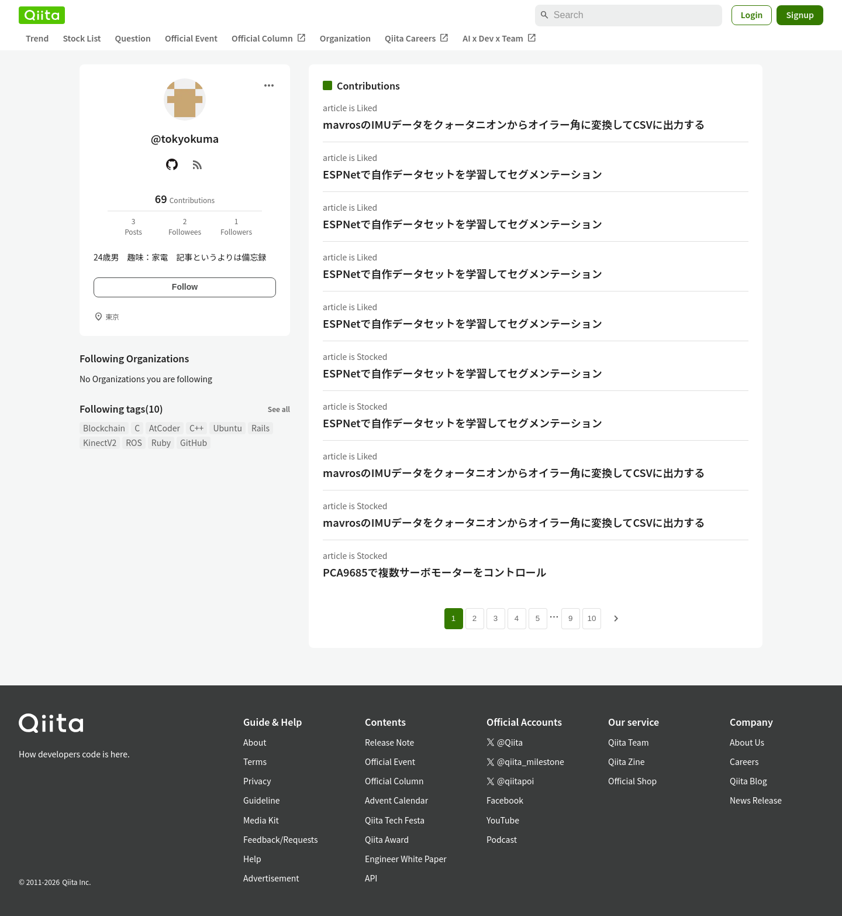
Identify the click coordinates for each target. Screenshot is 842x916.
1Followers (236, 226)
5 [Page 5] (538, 618)
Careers (744, 761)
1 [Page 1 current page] (453, 618)
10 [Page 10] (592, 618)
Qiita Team (628, 742)
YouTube (502, 820)
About (254, 742)
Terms (255, 761)
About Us (747, 742)
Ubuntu (227, 428)
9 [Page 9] (570, 618)
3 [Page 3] (496, 618)
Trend (37, 38)
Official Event (191, 38)
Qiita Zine (626, 761)
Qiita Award (387, 839)
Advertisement (271, 878)
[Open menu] (269, 85)
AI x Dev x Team (499, 38)
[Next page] (616, 618)
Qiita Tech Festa (395, 820)
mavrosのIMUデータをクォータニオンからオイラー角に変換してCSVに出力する (514, 124)
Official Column (269, 38)
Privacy (257, 781)
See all (279, 409)
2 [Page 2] (474, 618)
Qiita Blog (748, 781)
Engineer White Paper (406, 858)
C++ (196, 428)
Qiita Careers (416, 38)
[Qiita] (42, 15)
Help (252, 858)
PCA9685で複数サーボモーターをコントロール (435, 571)
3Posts (133, 226)
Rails (260, 428)
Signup (800, 14)
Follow (185, 286)
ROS (134, 442)
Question (133, 38)
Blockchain (104, 428)
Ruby (161, 442)
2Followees (184, 226)
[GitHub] (172, 164)
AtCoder (164, 428)
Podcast (501, 839)
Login (752, 14)
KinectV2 (99, 442)
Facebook (504, 800)
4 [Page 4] (517, 618)
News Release (756, 800)
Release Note (389, 742)
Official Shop (632, 781)
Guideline (261, 800)
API (371, 878)
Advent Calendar (396, 800)
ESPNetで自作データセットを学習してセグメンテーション (462, 173)
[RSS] (197, 164)
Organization (345, 38)
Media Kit (261, 820)
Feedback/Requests (280, 839)
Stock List (82, 38)
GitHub (193, 442)
